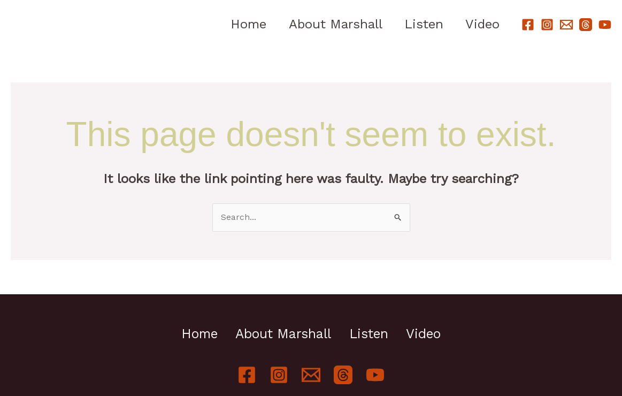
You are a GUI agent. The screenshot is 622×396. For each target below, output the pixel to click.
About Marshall (326, 24)
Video (481, 24)
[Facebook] (527, 24)
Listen (418, 24)
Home (236, 24)
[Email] (566, 24)
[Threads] (585, 24)
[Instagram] (547, 24)
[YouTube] (604, 24)
